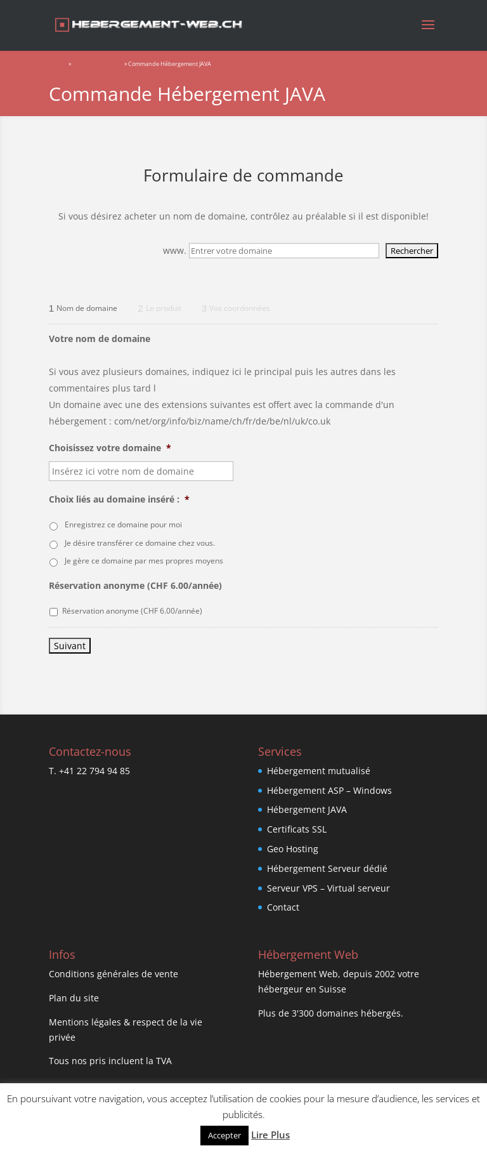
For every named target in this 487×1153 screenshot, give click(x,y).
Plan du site (74, 998)
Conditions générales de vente (113, 974)
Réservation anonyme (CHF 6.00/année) (135, 585)
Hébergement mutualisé (318, 771)
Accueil (58, 64)
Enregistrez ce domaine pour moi (123, 524)
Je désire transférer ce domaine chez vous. (140, 542)
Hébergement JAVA (97, 64)
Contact (283, 907)
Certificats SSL (297, 829)
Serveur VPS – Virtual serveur (328, 888)
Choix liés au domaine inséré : (119, 499)
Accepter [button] (224, 1135)
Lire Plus (270, 1134)
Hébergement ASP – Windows (329, 790)
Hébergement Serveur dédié (327, 868)
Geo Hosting (292, 849)
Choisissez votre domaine (110, 448)
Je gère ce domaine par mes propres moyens (144, 560)
